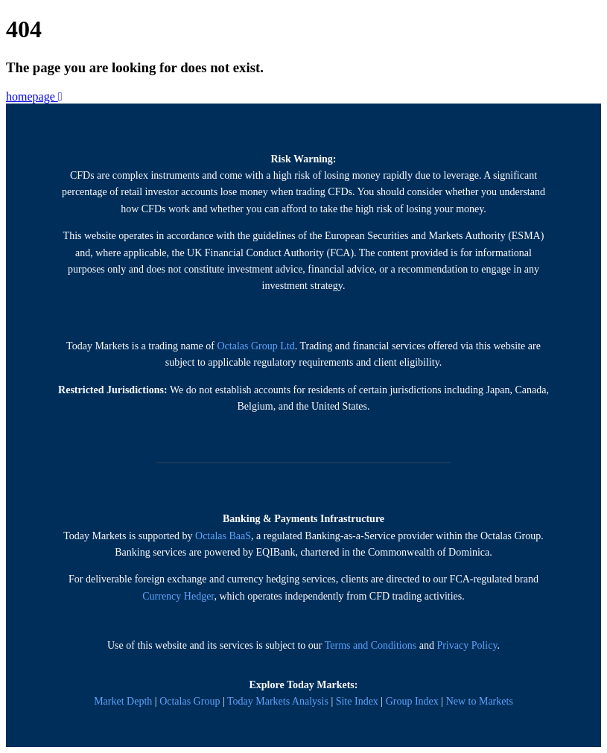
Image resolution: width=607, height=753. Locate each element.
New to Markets (479, 701)
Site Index (357, 701)
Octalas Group (189, 701)
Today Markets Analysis (277, 701)
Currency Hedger (178, 596)
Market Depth (123, 701)
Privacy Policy (466, 645)
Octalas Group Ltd (255, 346)
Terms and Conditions (370, 645)
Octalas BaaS (223, 535)
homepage (34, 96)
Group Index (412, 701)
